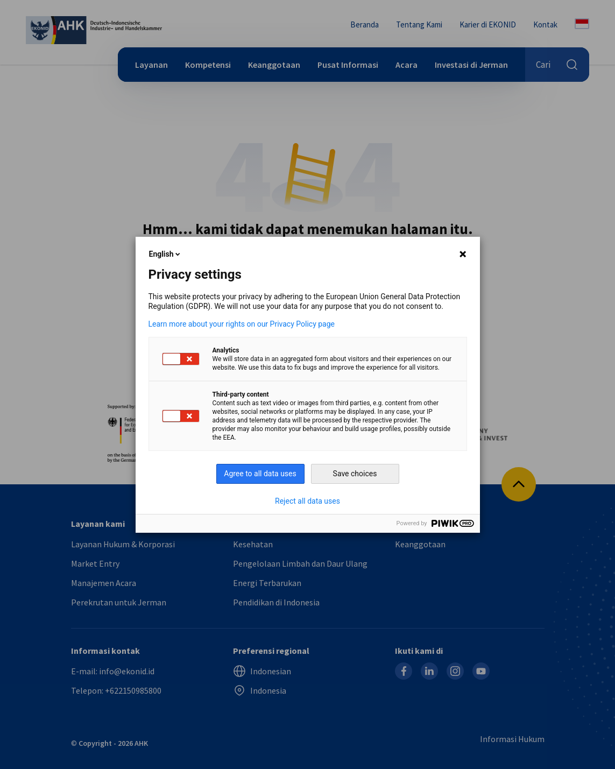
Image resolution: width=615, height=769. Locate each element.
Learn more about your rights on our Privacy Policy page (242, 324)
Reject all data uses (307, 501)
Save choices (355, 473)
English (165, 254)
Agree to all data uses (260, 473)
